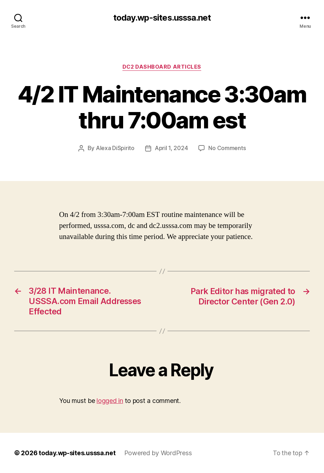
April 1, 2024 (171, 148)
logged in (110, 400)
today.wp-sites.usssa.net (162, 18)
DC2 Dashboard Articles (162, 67)
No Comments (227, 148)
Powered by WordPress (159, 453)
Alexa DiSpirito (115, 148)
